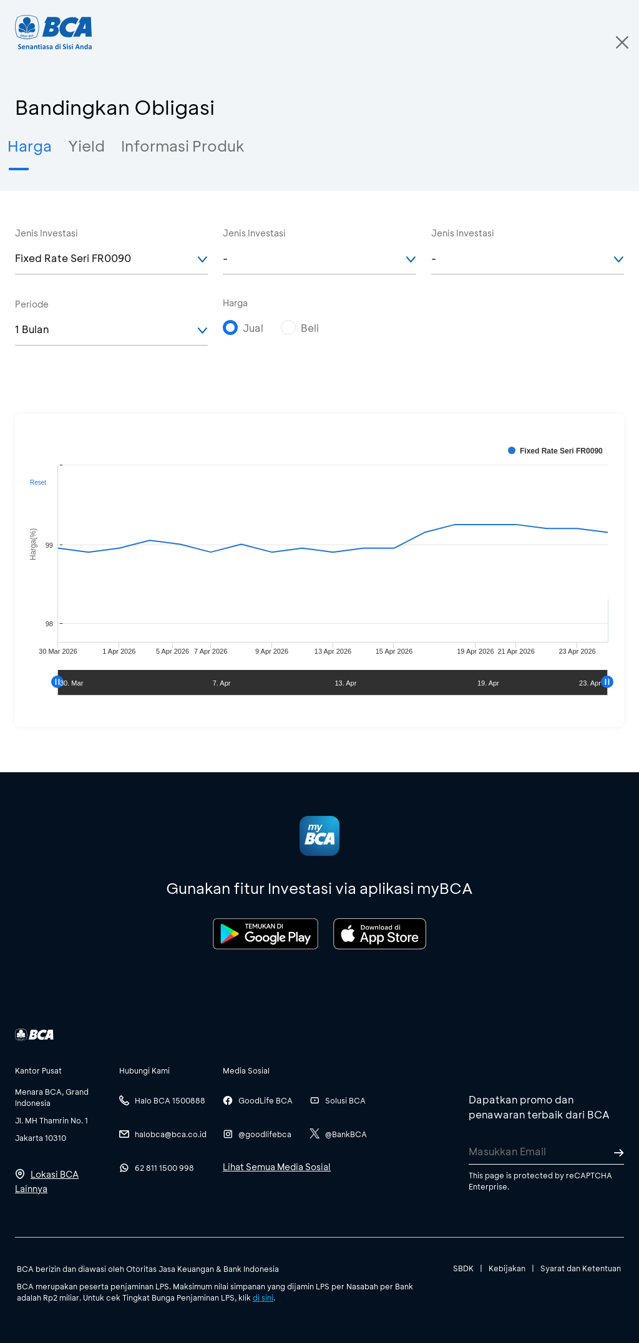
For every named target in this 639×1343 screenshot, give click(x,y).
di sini (263, 1297)
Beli (310, 327)
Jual (253, 327)
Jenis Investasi (46, 233)
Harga (235, 303)
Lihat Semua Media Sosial (277, 1167)
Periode (32, 304)
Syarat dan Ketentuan (580, 1268)
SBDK (463, 1268)
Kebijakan (507, 1268)
